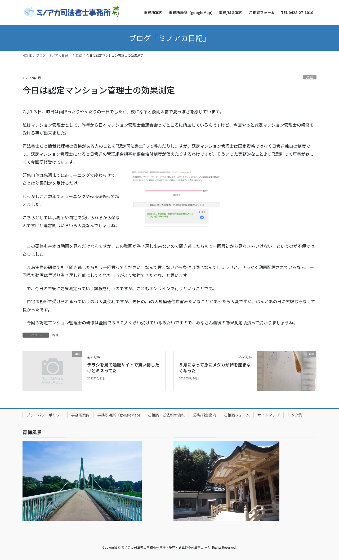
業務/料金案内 (204, 415)
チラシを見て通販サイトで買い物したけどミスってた (123, 367)
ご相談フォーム (237, 415)
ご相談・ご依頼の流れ (166, 415)
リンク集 (294, 415)
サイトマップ (268, 415)
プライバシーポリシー (45, 415)
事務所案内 (80, 415)
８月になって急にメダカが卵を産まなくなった (215, 367)
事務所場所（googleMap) (118, 415)
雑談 (309, 77)
